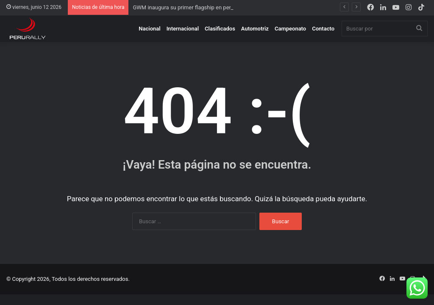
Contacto (323, 28)
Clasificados (220, 28)
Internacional (183, 28)
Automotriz (255, 28)
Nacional (149, 28)
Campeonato (290, 28)
